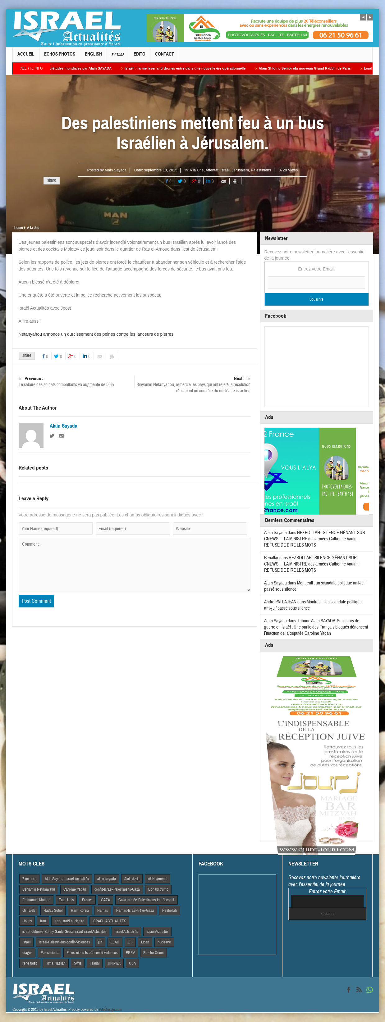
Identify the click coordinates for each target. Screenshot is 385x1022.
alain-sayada (106, 878)
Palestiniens (261, 170)
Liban (145, 942)
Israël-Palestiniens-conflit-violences (64, 942)
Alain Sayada (116, 170)
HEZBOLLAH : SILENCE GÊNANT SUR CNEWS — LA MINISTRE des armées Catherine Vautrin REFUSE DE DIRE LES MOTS (314, 539)
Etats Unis (66, 899)
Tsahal (94, 963)
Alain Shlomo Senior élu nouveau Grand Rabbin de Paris (311, 68)
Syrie (77, 963)
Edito (139, 56)
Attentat (211, 170)
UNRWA (114, 963)
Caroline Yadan (74, 889)
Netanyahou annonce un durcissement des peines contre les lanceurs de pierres (96, 334)
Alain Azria (132, 878)
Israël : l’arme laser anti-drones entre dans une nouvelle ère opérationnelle (191, 68)
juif (100, 942)
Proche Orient (153, 952)
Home (18, 227)
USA (132, 963)
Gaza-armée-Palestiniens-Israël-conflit (146, 899)
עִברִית (118, 56)
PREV (130, 952)
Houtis (27, 921)
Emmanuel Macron (36, 899)
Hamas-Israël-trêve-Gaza (135, 910)
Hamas (102, 910)
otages (27, 952)
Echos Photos (59, 56)
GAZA (105, 899)
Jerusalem (240, 170)
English (93, 56)
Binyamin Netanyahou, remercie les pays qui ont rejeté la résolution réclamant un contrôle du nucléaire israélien (192, 384)
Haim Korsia (80, 910)
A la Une (197, 170)
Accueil (26, 56)
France (87, 899)
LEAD (115, 942)
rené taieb (29, 963)
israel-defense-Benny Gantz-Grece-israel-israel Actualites (64, 931)
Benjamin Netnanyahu (38, 889)
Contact (164, 56)
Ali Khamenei (157, 878)
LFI (130, 942)
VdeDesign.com (110, 1009)
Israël (225, 170)
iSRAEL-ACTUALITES (109, 921)
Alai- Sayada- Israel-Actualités (67, 878)
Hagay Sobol (53, 910)
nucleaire (164, 942)
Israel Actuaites (157, 931)
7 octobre (29, 878)
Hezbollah (169, 910)
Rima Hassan (56, 963)
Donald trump (158, 889)
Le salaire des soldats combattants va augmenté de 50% (76, 381)
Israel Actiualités (126, 931)
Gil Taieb (28, 910)
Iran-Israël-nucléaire (69, 921)
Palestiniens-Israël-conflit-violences (91, 952)
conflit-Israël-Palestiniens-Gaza (117, 889)
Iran (43, 921)
